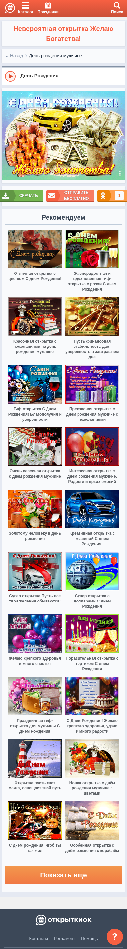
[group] (63, 76)
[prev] (8, 135)
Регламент (64, 938)
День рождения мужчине (55, 55)
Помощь (89, 938)
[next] (119, 135)
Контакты (38, 938)
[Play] (10, 76)
